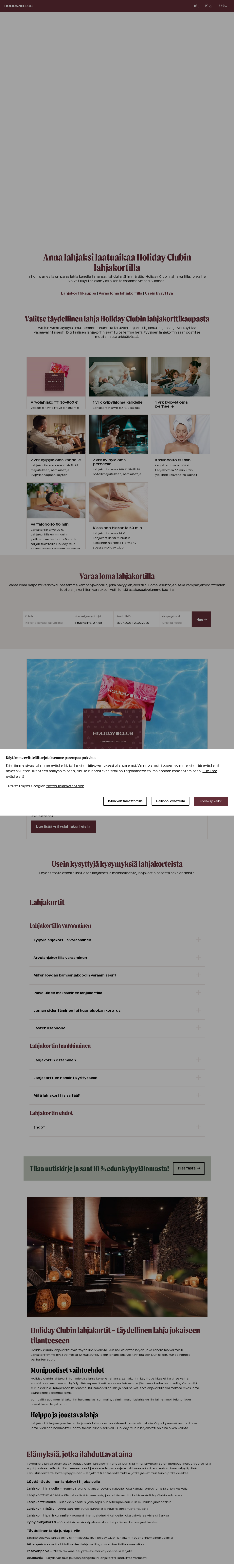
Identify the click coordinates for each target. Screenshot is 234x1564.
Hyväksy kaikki (211, 801)
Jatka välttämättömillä (125, 801)
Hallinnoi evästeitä (170, 801)
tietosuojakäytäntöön (65, 786)
